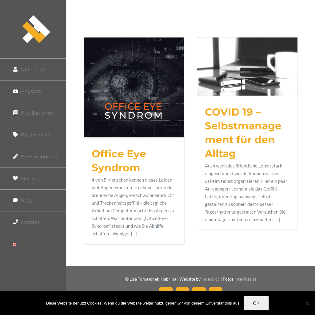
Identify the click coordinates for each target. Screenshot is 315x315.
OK (256, 303)
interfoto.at (245, 279)
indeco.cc (211, 279)
